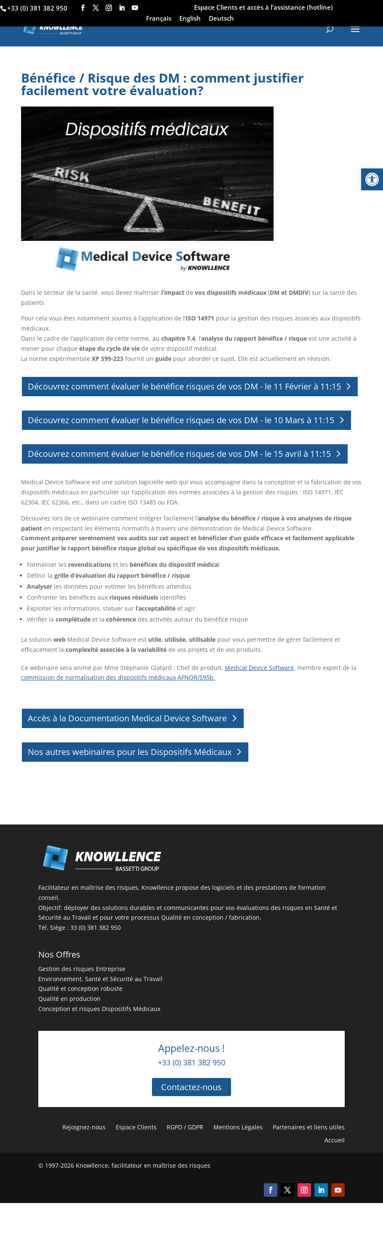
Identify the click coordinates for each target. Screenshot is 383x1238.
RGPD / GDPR (185, 1127)
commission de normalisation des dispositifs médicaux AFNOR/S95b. (118, 677)
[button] (372, 179)
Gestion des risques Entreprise (81, 969)
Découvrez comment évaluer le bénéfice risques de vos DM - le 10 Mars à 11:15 (181, 420)
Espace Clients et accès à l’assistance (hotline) (263, 7)
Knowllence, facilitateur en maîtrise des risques (143, 1165)
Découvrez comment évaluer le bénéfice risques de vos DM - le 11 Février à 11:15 (184, 386)
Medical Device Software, (260, 668)
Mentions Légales (238, 1127)
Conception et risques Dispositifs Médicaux (99, 1009)
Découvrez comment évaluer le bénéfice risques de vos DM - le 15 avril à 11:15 (179, 453)
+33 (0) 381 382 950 (37, 8)
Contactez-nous (191, 1087)
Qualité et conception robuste (80, 989)
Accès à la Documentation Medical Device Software (127, 718)
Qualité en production (69, 999)
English (190, 18)
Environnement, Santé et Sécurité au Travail (100, 979)
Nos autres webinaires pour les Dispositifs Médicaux (129, 752)
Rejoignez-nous (84, 1127)
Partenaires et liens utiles (309, 1127)
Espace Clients (136, 1127)
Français (158, 18)
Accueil (334, 1140)
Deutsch (221, 18)
